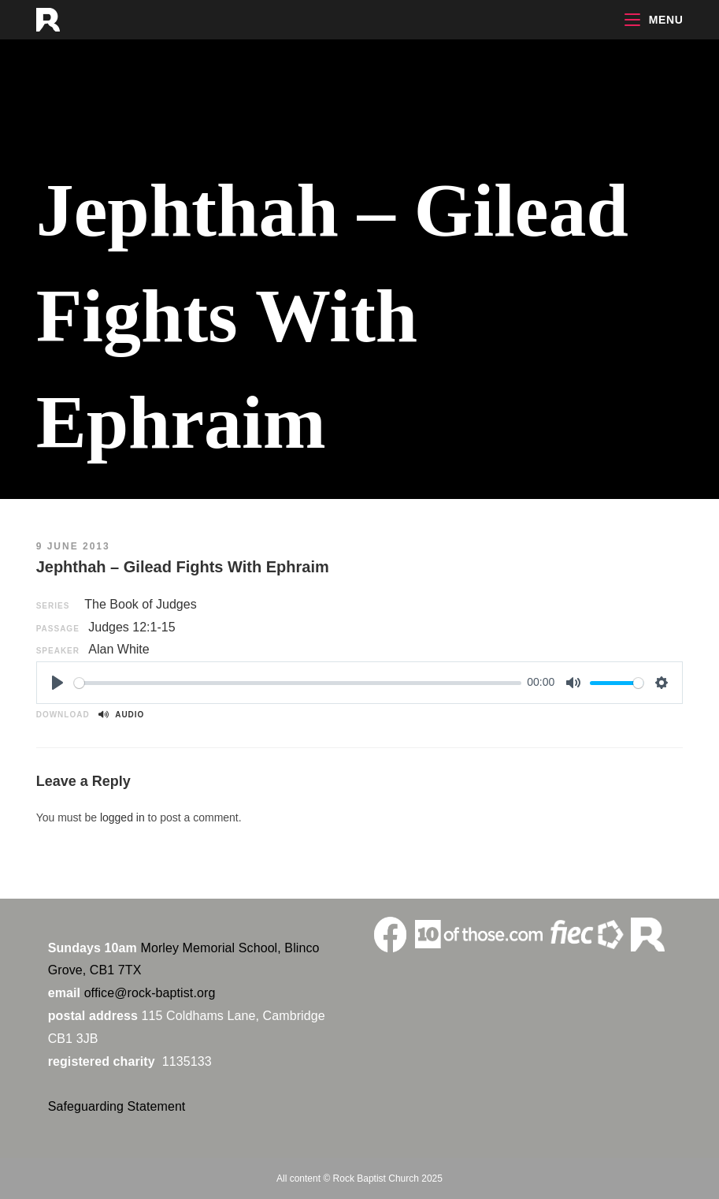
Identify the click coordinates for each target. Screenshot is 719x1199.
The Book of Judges (140, 604)
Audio (121, 714)
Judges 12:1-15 (131, 627)
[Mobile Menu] (653, 19)
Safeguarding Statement (117, 1106)
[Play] (57, 682)
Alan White (118, 649)
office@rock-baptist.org (150, 993)
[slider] (297, 683)
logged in (122, 817)
